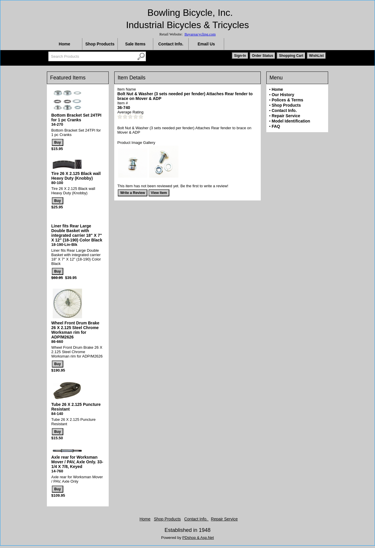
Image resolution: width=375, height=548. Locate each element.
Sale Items (135, 44)
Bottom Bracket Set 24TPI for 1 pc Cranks (76, 117)
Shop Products (100, 44)
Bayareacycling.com (200, 34)
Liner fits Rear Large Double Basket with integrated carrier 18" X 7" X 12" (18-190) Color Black (76, 233)
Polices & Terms (287, 100)
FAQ (276, 126)
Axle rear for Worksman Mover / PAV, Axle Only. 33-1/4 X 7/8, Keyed (77, 462)
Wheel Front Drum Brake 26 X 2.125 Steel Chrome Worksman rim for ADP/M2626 (75, 330)
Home (64, 44)
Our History (283, 94)
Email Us (206, 44)
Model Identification (291, 121)
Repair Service (286, 115)
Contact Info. (170, 44)
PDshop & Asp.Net (198, 537)
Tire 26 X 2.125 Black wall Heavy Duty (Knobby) (76, 176)
